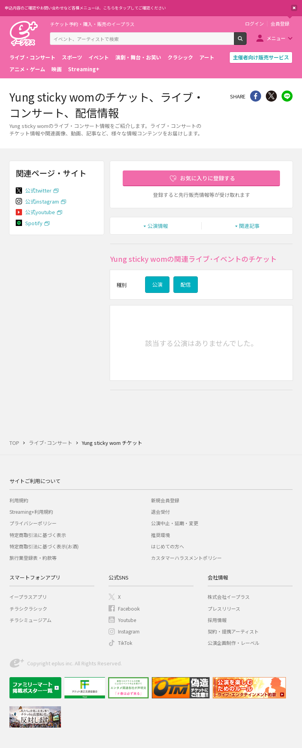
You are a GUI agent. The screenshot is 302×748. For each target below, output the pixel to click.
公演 (157, 284)
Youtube (127, 620)
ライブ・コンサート (32, 57)
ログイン (254, 23)
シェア (255, 96)
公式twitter (38, 190)
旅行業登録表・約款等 (33, 557)
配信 (185, 284)
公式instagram (42, 201)
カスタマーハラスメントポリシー (186, 557)
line (287, 96)
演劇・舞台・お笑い (138, 57)
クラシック (180, 57)
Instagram (129, 631)
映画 (57, 69)
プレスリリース (224, 608)
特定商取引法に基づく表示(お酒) (44, 546)
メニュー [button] (276, 38)
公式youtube (40, 212)
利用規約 (18, 500)
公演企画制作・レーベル (234, 642)
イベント (98, 57)
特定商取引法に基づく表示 (37, 534)
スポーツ (72, 57)
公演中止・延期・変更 (174, 523)
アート (206, 57)
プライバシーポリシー (33, 523)
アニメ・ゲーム (27, 69)
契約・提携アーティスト (233, 631)
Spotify (33, 223)
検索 (246, 42)
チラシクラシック (28, 608)
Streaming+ (83, 69)
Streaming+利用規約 (31, 511)
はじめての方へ (167, 546)
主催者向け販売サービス (261, 57)
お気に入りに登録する (207, 178)
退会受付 (160, 511)
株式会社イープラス (229, 596)
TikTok (125, 642)
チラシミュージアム (30, 620)
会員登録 (280, 23)
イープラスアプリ (28, 596)
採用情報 (217, 620)
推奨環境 (160, 534)
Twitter (271, 96)
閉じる (294, 8)
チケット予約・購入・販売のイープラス (92, 23)
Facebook (129, 608)
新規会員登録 (165, 500)
